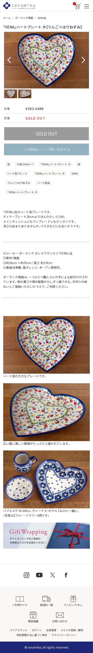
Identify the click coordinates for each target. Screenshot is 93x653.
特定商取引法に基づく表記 (32, 635)
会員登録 (51, 630)
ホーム (7, 18)
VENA (75, 173)
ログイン (37, 630)
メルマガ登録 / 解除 (72, 630)
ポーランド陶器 (24, 18)
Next (83, 60)
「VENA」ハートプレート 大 (55, 164)
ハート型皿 (43, 183)
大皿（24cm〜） (25, 164)
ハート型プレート (17, 173)
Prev (9, 60)
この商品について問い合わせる (46, 149)
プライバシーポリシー (64, 635)
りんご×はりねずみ (18, 183)
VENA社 (41, 18)
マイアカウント (19, 630)
